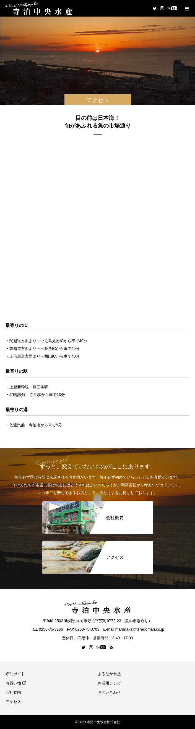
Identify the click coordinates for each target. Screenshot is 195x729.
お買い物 (13, 683)
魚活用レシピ (109, 683)
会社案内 (13, 692)
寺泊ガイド (15, 674)
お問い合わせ (109, 692)
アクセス (13, 701)
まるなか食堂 (109, 674)
